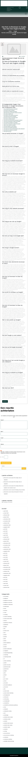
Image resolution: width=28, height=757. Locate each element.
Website (2, 445)
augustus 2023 (7, 575)
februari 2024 (6, 563)
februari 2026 (6, 515)
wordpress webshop (8, 739)
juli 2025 (5, 529)
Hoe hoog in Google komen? (9, 118)
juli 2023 (5, 577)
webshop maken (7, 719)
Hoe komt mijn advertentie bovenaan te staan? (13, 120)
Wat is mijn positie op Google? (10, 125)
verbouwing (6, 698)
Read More (5, 401)
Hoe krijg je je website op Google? (10, 129)
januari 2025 (6, 541)
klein (5, 638)
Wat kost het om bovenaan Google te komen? (13, 112)
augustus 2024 (7, 551)
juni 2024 (6, 555)
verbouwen (6, 696)
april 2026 (6, 511)
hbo (4, 628)
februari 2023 (6, 587)
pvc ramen (6, 678)
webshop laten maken (8, 717)
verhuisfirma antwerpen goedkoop (11, 705)
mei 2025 (6, 533)
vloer (5, 707)
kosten (5, 646)
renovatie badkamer (8, 684)
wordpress (6, 737)
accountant (6, 596)
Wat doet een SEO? (7, 131)
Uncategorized (7, 694)
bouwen (5, 610)
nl (4, 658)
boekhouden (6, 606)
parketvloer (6, 668)
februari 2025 (6, 539)
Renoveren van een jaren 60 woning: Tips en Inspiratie (13, 482)
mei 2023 (6, 581)
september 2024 (7, 549)
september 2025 (7, 525)
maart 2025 (6, 537)
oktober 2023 (6, 571)
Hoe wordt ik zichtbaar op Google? (11, 122)
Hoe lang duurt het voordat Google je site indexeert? (14, 128)
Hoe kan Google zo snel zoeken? (10, 126)
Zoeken (3, 465)
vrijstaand (6, 709)
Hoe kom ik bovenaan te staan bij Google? (12, 123)
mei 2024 (6, 557)
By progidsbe (22, 56)
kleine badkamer (7, 642)
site (4, 688)
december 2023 (7, 567)
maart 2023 (6, 585)
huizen (5, 634)
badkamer (6, 598)
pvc (4, 676)
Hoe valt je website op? (8, 113)
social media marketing (8, 692)
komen (5, 644)
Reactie (2, 421)
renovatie (6, 682)
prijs (5, 672)
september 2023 (7, 573)
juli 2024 (5, 553)
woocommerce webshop (9, 735)
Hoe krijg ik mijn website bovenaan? (11, 115)
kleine (5, 640)
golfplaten (6, 624)
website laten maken (8, 725)
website (5, 721)
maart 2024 (6, 561)
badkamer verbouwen (8, 604)
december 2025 (7, 519)
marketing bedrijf (7, 656)
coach (5, 612)
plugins (5, 670)
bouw (5, 608)
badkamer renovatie (8, 600)
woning (5, 731)
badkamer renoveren (8, 602)
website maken (7, 727)
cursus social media (8, 618)
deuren (5, 620)
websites (6, 729)
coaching (5, 614)
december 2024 (7, 543)
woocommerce (7, 733)
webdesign (6, 715)
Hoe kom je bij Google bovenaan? (10, 127)
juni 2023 (5, 579)
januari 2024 (6, 565)
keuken (5, 636)
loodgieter (6, 650)
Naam (2, 432)
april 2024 (6, 559)
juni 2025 (5, 531)
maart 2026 (6, 513)
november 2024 (7, 545)
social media (6, 690)
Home (10, 31)
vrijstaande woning (7, 711)
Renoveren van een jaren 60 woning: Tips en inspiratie (13, 478)
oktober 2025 (6, 523)
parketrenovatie (7, 666)
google (15, 31)
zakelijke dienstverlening (9, 741)
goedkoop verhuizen (8, 622)
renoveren (6, 686)
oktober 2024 (6, 547)
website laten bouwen (8, 723)
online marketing (7, 660)
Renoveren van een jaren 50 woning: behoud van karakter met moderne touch (13, 486)
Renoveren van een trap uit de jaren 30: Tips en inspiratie (13, 492)
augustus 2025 (7, 527)
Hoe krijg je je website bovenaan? (10, 111)
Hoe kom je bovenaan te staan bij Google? (12, 121)
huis (4, 632)
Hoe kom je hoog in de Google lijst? (11, 117)
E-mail (2, 439)
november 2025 (7, 521)
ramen (5, 680)
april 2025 (6, 535)
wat (4, 713)
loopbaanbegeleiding (8, 652)
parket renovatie (7, 664)
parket (5, 662)
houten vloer (6, 630)
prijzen (5, 674)
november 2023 (7, 569)
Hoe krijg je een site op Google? (10, 116)
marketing (6, 654)
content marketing (7, 616)
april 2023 (6, 583)
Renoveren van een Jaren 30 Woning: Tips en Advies (14, 489)
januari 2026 (6, 517)
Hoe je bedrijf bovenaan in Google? (11, 108)
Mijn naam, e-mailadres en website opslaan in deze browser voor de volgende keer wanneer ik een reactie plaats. (13, 454)
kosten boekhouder (8, 648)
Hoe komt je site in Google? (9, 110)
